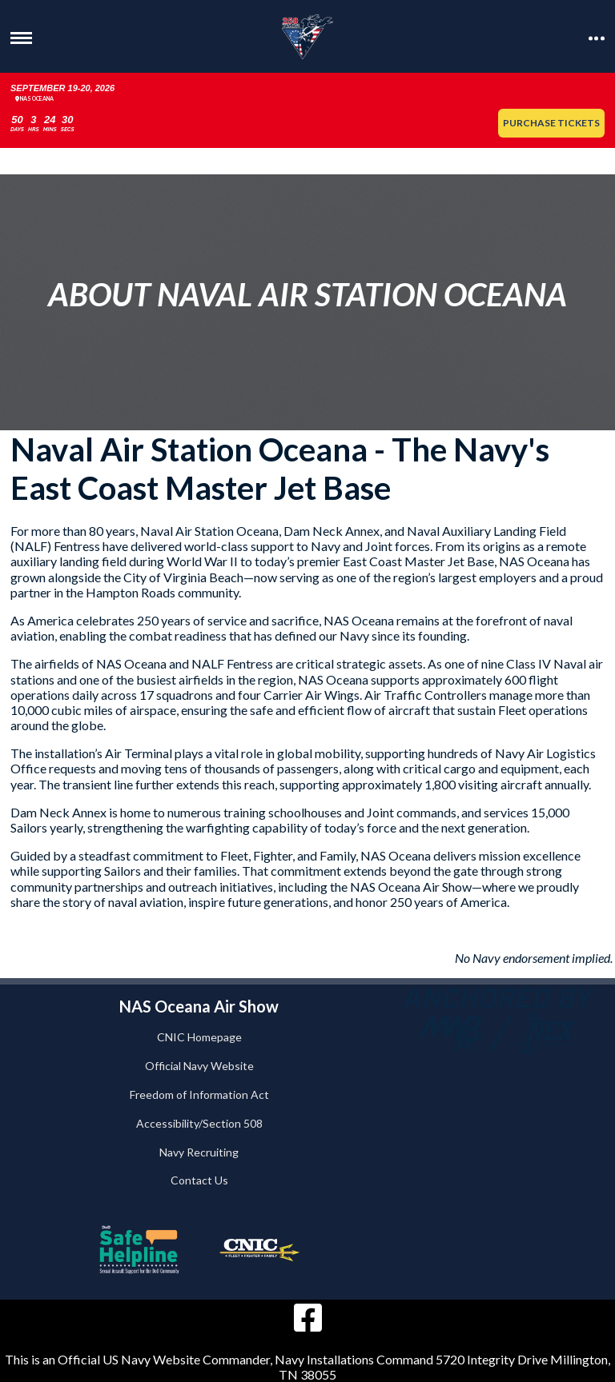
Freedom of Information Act (199, 1094)
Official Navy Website (199, 1065)
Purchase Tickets (551, 123)
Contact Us (199, 1180)
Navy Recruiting (199, 1152)
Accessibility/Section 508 (199, 1123)
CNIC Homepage (199, 1037)
